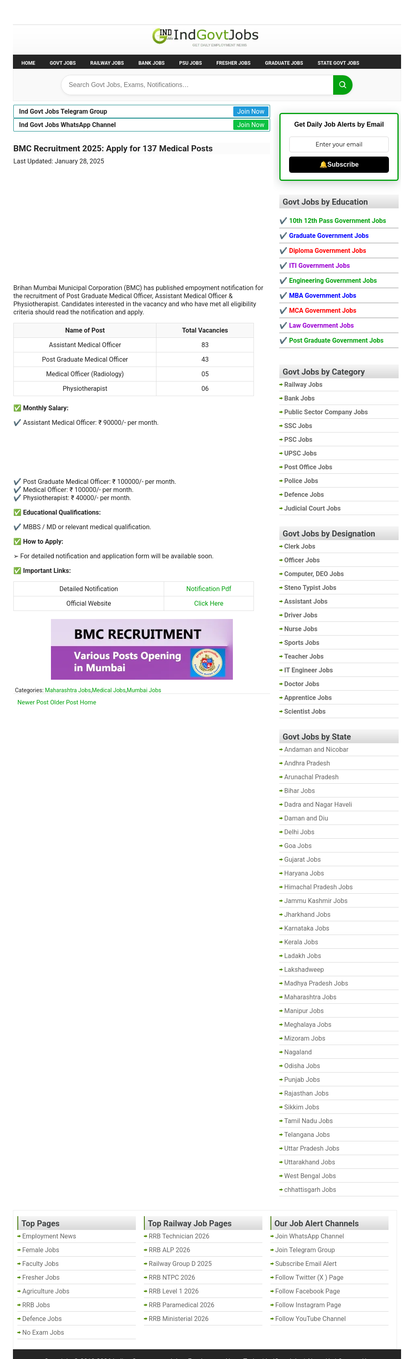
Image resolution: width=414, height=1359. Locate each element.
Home (28, 63)
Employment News (88, 11)
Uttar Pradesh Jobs (312, 1148)
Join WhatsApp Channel (309, 1236)
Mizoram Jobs (304, 1038)
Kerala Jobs (301, 942)
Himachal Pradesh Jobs (318, 887)
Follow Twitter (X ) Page (309, 1277)
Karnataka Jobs (307, 928)
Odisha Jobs (302, 1066)
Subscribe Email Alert (306, 1264)
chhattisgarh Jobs (310, 1190)
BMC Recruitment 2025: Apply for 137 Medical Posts (113, 148)
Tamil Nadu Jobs (308, 1121)
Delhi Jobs (299, 832)
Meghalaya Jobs (308, 1024)
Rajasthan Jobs (306, 1093)
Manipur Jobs (304, 1011)
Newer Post (33, 702)
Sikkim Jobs (301, 1107)
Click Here (208, 603)
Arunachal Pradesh (311, 777)
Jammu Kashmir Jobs (316, 901)
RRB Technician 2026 (179, 1236)
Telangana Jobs (307, 1135)
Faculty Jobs (40, 1264)
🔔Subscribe (339, 164)
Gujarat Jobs (302, 859)
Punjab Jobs (302, 1079)
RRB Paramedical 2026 (182, 1305)
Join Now (250, 111)
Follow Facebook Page (307, 1291)
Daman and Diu (306, 818)
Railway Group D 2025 (180, 1264)
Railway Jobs (107, 63)
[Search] (343, 85)
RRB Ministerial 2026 (179, 1319)
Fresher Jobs (233, 63)
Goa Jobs (298, 846)
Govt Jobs (63, 63)
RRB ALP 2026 (169, 1250)
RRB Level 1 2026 (174, 1291)
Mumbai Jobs (144, 690)
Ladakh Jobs (302, 956)
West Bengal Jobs (310, 1176)
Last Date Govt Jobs (148, 11)
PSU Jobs (190, 63)
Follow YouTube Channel (310, 1319)
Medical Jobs (109, 690)
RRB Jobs (36, 1305)
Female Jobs (40, 1250)
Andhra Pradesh (307, 763)
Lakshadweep (304, 969)
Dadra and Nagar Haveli (318, 804)
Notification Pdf (208, 589)
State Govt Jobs (338, 63)
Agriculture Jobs (46, 1291)
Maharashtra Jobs (68, 690)
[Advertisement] (142, 219)
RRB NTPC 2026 (172, 1277)
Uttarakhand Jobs (309, 1162)
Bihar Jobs (299, 791)
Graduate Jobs (284, 63)
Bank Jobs (151, 63)
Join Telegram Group (305, 1250)
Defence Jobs (42, 1319)
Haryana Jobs (304, 873)
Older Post (64, 702)
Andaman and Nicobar (316, 749)
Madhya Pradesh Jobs (316, 983)
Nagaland (298, 1052)
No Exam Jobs (35, 11)
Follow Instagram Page (308, 1305)
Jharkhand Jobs (307, 914)
